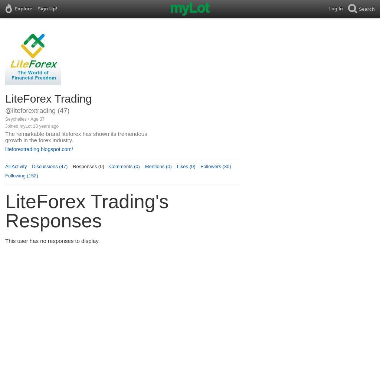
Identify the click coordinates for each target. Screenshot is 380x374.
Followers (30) (215, 166)
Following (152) (21, 175)
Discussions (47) (50, 166)
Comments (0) (124, 166)
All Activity (16, 166)
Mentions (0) (158, 166)
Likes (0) (186, 166)
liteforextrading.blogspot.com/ (39, 149)
